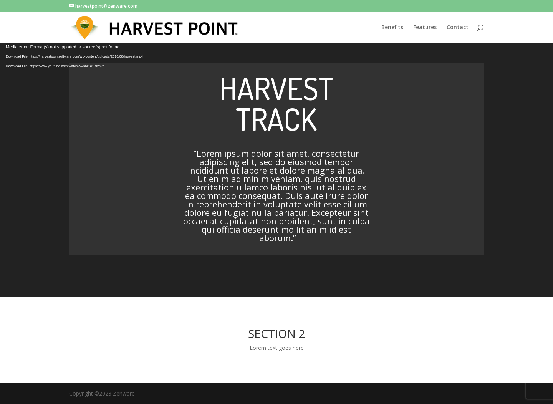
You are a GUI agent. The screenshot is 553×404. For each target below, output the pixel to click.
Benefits (392, 28)
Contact (458, 28)
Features (425, 28)
